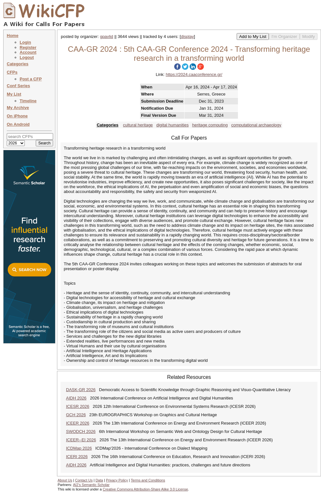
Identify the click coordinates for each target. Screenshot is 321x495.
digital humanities (172, 125)
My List (14, 94)
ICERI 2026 (77, 456)
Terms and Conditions (148, 480)
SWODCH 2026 (81, 431)
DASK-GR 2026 (81, 389)
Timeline (28, 100)
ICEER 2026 (77, 423)
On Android (18, 124)
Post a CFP (31, 79)
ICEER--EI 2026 (81, 439)
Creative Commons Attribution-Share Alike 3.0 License (145, 489)
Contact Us (83, 480)
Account (28, 52)
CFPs (12, 72)
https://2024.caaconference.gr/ (194, 74)
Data (99, 480)
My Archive (18, 107)
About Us (65, 480)
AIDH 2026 (76, 398)
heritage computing (210, 125)
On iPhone (17, 116)
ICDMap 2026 (79, 448)
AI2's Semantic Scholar (91, 485)
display (187, 36)
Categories (17, 63)
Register (28, 47)
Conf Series (18, 85)
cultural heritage (138, 125)
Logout (27, 57)
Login (25, 42)
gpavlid (106, 36)
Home (12, 35)
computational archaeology (256, 125)
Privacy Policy (117, 480)
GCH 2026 (76, 414)
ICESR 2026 (77, 406)
